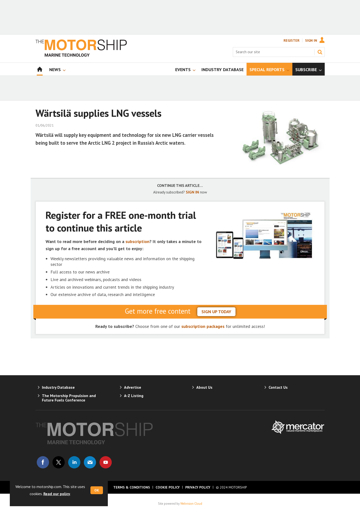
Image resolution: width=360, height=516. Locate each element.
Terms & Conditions (131, 487)
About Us (204, 387)
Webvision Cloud (191, 503)
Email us (90, 462)
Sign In (311, 40)
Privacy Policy (197, 487)
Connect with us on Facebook (43, 462)
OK (96, 490)
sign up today (216, 311)
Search (320, 52)
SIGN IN (192, 192)
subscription (137, 241)
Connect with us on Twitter (58, 462)
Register (291, 40)
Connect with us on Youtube (105, 462)
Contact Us (278, 387)
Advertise (132, 387)
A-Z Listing (133, 395)
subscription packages (202, 326)
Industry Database (58, 387)
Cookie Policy (168, 487)
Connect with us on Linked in (74, 462)
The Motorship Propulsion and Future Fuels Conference (69, 397)
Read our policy (56, 493)
